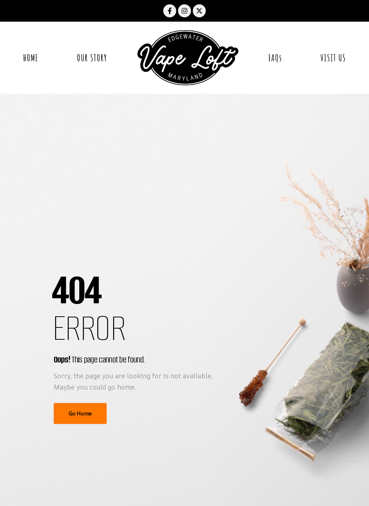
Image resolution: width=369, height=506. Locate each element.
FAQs (275, 57)
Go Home (80, 413)
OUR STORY (92, 57)
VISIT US (333, 57)
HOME (30, 57)
